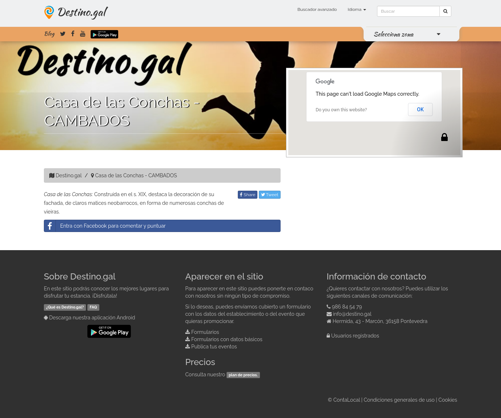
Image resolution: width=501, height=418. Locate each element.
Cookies (447, 400)
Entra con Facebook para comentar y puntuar (105, 226)
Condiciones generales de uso (399, 400)
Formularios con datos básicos (226, 339)
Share (247, 194)
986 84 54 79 (347, 307)
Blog (49, 34)
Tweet (269, 194)
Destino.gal (81, 12)
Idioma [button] (357, 9)
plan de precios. (243, 375)
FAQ (93, 307)
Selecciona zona (393, 34)
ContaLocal (346, 400)
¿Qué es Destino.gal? (65, 307)
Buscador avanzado (317, 9)
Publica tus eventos (214, 346)
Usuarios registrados (355, 336)
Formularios (205, 332)
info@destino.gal (352, 314)
